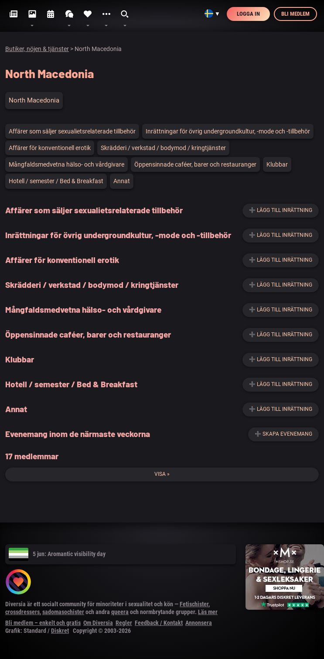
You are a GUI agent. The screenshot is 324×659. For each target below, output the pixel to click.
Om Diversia (98, 622)
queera (120, 611)
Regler (124, 622)
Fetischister (194, 604)
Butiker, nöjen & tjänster (37, 48)
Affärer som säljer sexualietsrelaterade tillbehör (72, 131)
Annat (121, 181)
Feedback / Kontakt (159, 622)
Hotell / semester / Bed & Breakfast (56, 181)
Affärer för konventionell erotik (50, 147)
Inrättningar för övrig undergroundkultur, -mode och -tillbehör (228, 131)
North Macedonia (34, 100)
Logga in (248, 13)
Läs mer (208, 611)
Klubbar (277, 164)
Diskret (60, 630)
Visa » (162, 474)
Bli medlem (295, 13)
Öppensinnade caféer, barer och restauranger (195, 164)
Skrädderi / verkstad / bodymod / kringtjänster (163, 147)
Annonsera (198, 622)
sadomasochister (63, 611)
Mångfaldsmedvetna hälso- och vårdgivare (66, 164)
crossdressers (22, 611)
